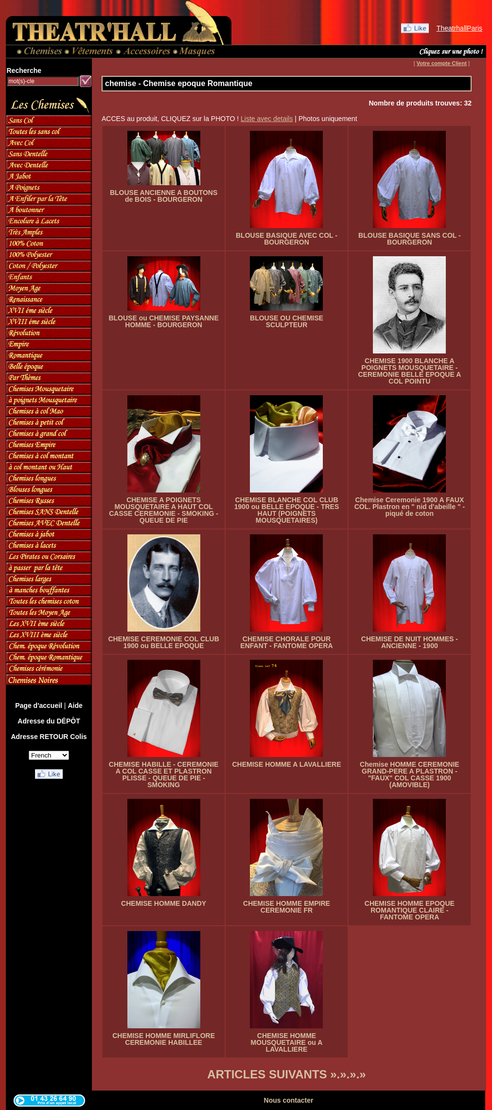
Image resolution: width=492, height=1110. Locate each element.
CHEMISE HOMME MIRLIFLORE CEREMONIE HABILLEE (163, 1039)
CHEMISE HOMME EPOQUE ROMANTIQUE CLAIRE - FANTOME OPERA (410, 910)
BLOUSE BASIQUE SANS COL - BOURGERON (409, 239)
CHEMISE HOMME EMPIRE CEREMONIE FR (286, 907)
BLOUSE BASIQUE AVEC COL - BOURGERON (286, 239)
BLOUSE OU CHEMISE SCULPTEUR (286, 321)
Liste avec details (267, 119)
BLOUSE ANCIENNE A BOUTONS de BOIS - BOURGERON (163, 196)
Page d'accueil (38, 705)
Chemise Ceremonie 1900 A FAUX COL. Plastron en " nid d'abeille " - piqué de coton (409, 506)
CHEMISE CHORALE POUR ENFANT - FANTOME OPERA (286, 642)
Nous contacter (289, 1100)
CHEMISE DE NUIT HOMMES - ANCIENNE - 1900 (409, 642)
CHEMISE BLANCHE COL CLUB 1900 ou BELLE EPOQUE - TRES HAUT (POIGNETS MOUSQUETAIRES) (286, 510)
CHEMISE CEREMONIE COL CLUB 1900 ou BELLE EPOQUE (163, 642)
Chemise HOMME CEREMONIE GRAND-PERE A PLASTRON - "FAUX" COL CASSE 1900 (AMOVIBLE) (409, 774)
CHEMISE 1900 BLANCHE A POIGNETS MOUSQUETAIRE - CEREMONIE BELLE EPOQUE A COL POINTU (409, 371)
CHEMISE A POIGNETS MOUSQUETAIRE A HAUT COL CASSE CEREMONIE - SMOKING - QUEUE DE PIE (163, 510)
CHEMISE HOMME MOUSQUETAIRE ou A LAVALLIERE (287, 1042)
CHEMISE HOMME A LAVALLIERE (286, 764)
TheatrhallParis (459, 28)
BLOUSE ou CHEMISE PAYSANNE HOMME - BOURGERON (163, 321)
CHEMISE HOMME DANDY (163, 903)
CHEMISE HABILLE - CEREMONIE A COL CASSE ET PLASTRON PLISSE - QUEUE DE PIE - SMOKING (164, 774)
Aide (75, 705)
